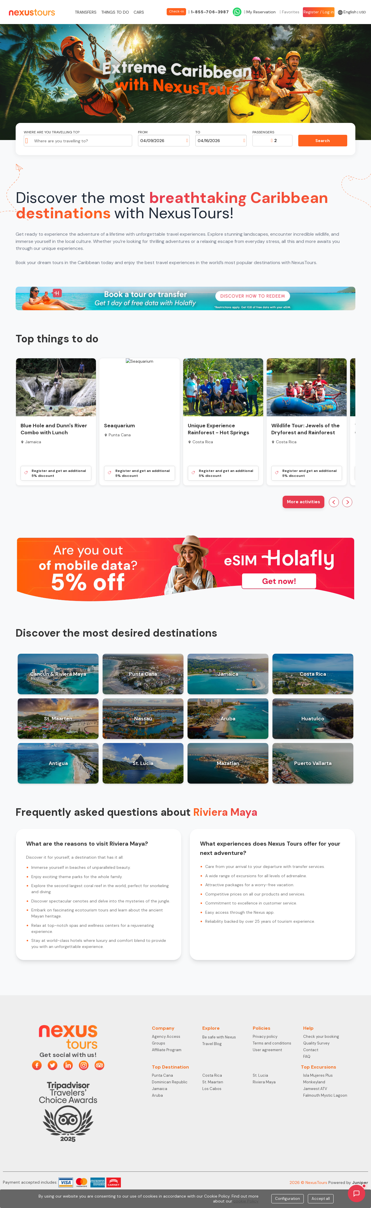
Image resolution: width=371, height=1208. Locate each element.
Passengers (263, 132)
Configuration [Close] (287, 1198)
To (197, 132)
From (143, 132)
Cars (139, 12)
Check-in (176, 11)
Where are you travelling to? (51, 132)
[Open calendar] (187, 140)
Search (322, 140)
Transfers (86, 12)
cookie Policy (246, 1201)
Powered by (348, 1182)
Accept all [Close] (321, 1198)
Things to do (115, 12)
